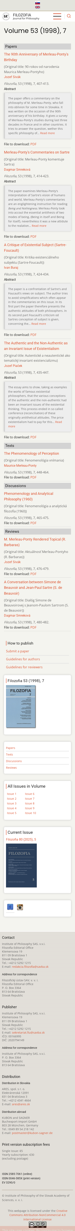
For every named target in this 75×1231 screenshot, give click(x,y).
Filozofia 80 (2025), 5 (21, 839)
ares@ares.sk (21, 1104)
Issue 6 (29, 794)
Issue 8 (29, 803)
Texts (9, 754)
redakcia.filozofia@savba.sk (30, 967)
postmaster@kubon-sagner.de (32, 1133)
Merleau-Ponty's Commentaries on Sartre (37, 152)
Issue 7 (29, 798)
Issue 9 (29, 808)
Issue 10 (30, 813)
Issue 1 (11, 794)
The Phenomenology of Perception (31, 454)
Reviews (11, 767)
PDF (33, 144)
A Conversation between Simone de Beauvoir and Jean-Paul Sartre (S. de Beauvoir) (33, 587)
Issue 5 (11, 813)
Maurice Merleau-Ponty (20, 465)
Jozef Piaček (13, 366)
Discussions (14, 761)
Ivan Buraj (11, 267)
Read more (47, 133)
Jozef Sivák (12, 77)
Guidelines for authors (23, 659)
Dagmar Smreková (17, 169)
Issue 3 (11, 803)
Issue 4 (11, 808)
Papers (10, 748)
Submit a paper (17, 651)
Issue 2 (11, 798)
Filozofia (22, 15)
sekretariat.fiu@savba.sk (28, 1032)
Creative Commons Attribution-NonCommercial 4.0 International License (38, 1215)
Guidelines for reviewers (24, 667)
